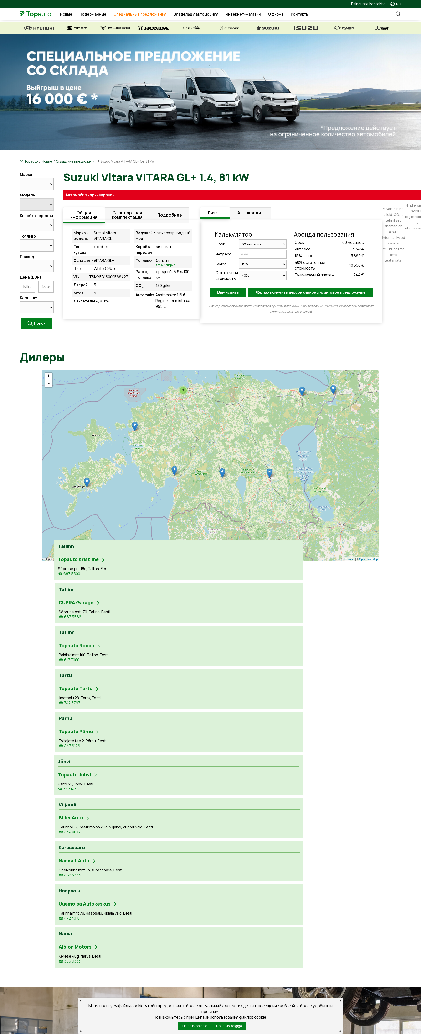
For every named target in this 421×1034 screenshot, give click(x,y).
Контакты (313, 15)
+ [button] (48, 376)
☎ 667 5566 (132, 574)
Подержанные (106, 15)
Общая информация (83, 216)
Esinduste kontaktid (368, 3)
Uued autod (30, 937)
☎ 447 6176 (321, 574)
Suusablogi (228, 954)
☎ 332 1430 (68, 618)
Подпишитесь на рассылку (113, 996)
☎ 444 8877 (132, 623)
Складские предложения (76, 161)
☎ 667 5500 (69, 574)
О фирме (289, 15)
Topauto (31, 161)
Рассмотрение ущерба (140, 954)
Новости (227, 946)
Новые (79, 15)
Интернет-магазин (256, 15)
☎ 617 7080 (194, 574)
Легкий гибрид (167, 265)
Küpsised (199, 996)
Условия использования (164, 996)
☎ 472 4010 (257, 630)
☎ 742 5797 (258, 574)
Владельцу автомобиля (209, 15)
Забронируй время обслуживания (150, 937)
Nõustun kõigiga (229, 1025)
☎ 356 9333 (322, 618)
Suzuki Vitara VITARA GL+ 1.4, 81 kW (127, 161)
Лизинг (215, 213)
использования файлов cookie (238, 1017)
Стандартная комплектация (127, 216)
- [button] (48, 383)
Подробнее (169, 216)
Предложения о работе (240, 937)
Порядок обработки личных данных (52, 996)
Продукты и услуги (136, 946)
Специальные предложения (153, 15)
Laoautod (28, 954)
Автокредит (250, 213)
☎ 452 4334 (195, 623)
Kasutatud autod (34, 946)
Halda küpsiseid (194, 1025)
